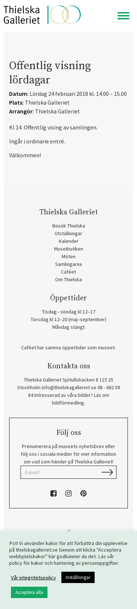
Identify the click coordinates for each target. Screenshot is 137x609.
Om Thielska (68, 279)
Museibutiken (68, 248)
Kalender (69, 241)
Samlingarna (68, 264)
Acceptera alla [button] (29, 592)
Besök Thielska (68, 225)
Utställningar (68, 233)
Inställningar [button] (78, 577)
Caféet (68, 271)
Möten (69, 256)
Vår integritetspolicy (33, 577)
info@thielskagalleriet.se (69, 387)
